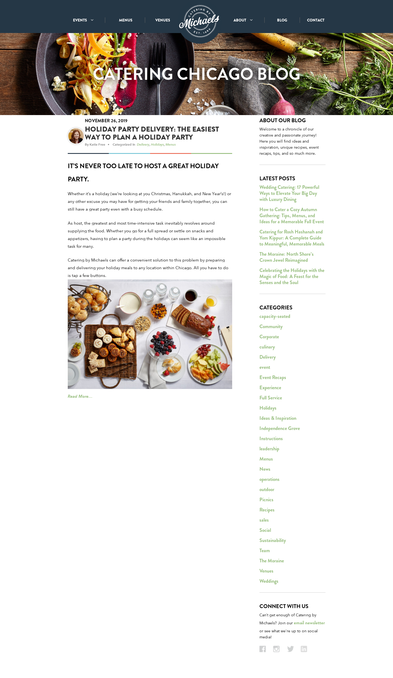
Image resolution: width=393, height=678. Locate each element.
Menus (171, 146)
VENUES (162, 20)
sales (264, 522)
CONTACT (315, 20)
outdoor (266, 491)
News (264, 471)
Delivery (143, 146)
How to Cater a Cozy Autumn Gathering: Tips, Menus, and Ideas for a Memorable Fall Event (291, 217)
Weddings (268, 583)
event (264, 369)
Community (271, 328)
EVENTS (83, 20)
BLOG (282, 20)
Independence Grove (279, 430)
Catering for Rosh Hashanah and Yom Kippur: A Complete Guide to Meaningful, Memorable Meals (291, 240)
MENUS (125, 20)
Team (264, 552)
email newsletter (309, 624)
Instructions (271, 440)
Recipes (267, 512)
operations (269, 481)
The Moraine (271, 563)
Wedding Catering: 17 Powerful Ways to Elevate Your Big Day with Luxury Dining (289, 195)
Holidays (157, 146)
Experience (270, 389)
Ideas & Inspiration (277, 420)
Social (265, 532)
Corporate (269, 339)
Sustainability (272, 542)
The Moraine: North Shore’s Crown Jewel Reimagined (286, 259)
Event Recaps (272, 379)
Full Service (270, 400)
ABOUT (243, 20)
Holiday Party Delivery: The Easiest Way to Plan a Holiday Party (152, 135)
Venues (266, 573)
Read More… (80, 398)
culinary (267, 349)
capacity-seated (274, 318)
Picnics (266, 502)
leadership (269, 451)
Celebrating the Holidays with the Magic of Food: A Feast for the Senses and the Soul (291, 278)
